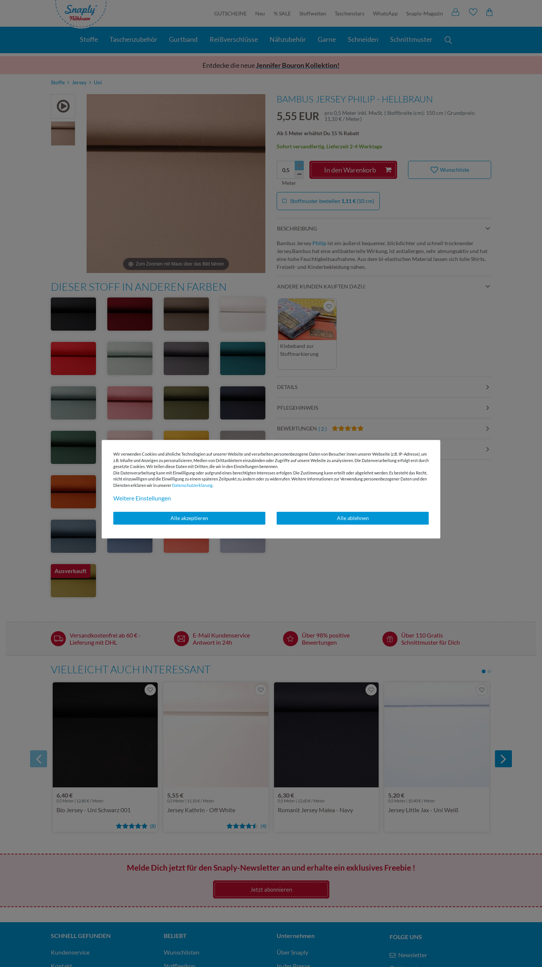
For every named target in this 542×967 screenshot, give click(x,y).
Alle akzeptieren (189, 518)
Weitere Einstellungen (142, 498)
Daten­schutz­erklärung (192, 485)
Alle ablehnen (353, 518)
